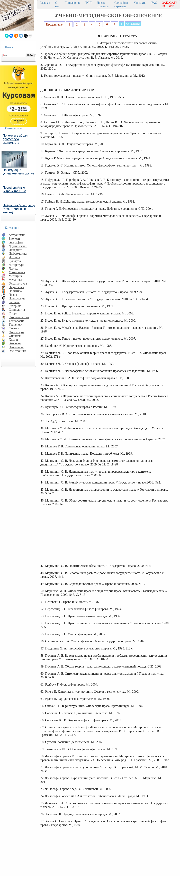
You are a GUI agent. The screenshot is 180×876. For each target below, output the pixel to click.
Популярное (72, 2)
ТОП (88, 2)
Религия (14, 302)
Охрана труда (18, 283)
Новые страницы (103, 4)
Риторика (15, 306)
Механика (15, 279)
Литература (16, 264)
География (16, 242)
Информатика (18, 253)
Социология (17, 309)
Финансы (15, 336)
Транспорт (16, 324)
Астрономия (17, 235)
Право (13, 294)
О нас (57, 4)
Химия (13, 339)
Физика (14, 328)
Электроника (17, 351)
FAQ (154, 2)
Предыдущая (54, 24)
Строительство (19, 317)
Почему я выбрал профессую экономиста (15, 139)
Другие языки (18, 246)
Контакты (140, 2)
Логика (13, 268)
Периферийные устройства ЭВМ (14, 189)
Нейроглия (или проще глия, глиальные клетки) (19, 209)
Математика (17, 272)
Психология (17, 298)
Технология (16, 321)
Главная (45, 2)
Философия (16, 332)
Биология (15, 238)
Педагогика (16, 287)
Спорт (13, 313)
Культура (15, 261)
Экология (15, 343)
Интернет (15, 250)
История (14, 257)
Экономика (16, 347)
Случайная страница (121, 4)
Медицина (16, 276)
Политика (15, 291)
